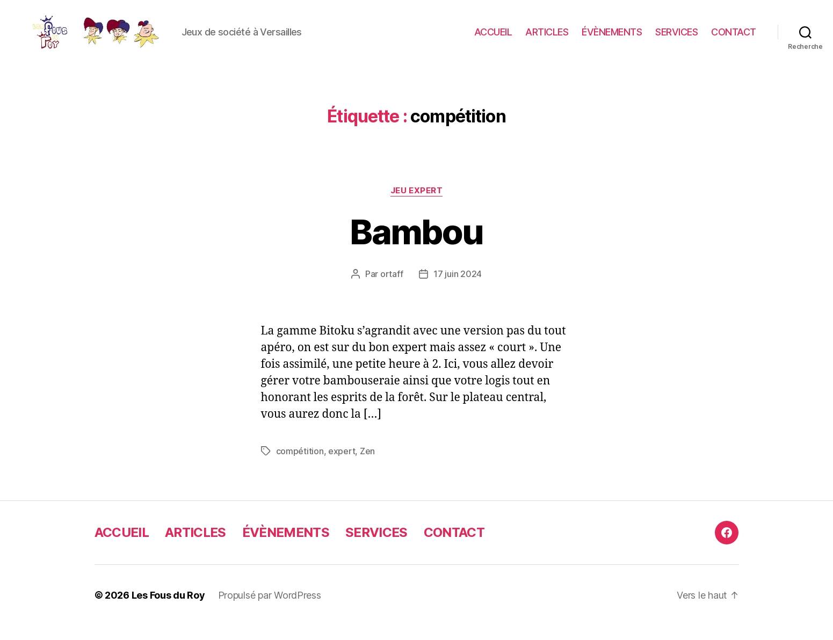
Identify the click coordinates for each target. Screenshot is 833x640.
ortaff (391, 288)
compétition (300, 465)
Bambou (416, 245)
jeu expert (416, 204)
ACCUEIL (493, 39)
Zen (367, 465)
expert (341, 465)
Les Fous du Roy (168, 609)
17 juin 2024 (457, 288)
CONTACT (733, 39)
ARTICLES (546, 39)
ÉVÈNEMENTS (612, 39)
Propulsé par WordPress (269, 609)
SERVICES (676, 39)
